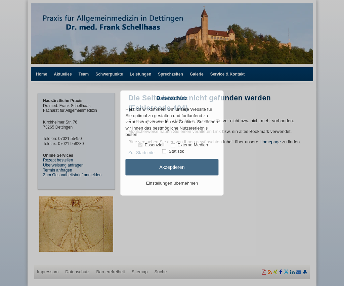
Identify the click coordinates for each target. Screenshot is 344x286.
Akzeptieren (172, 167)
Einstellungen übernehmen (172, 183)
